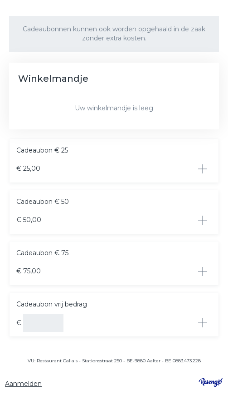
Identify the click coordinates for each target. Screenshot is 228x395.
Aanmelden (23, 384)
